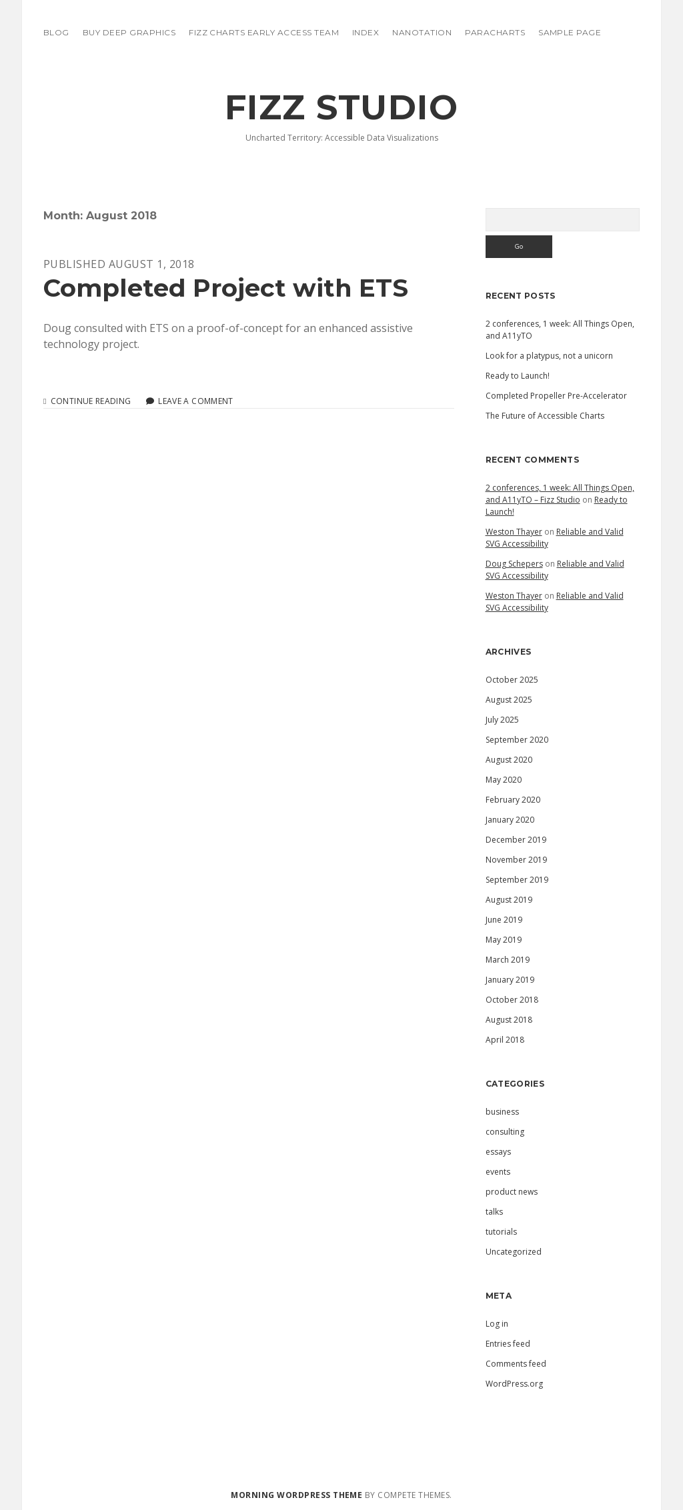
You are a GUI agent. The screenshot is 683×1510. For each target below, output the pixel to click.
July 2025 (502, 719)
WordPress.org (514, 1383)
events (498, 1171)
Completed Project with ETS (225, 288)
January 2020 (510, 819)
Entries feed (508, 1343)
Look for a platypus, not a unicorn (549, 355)
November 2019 (516, 859)
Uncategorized (514, 1251)
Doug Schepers (514, 563)
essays (498, 1151)
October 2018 (512, 999)
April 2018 (505, 1039)
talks (494, 1211)
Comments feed (516, 1363)
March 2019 (508, 959)
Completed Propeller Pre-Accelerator (556, 395)
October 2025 (512, 679)
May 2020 (504, 779)
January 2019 (510, 979)
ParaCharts (495, 32)
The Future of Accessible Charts (545, 415)
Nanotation (422, 32)
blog (56, 32)
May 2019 (504, 939)
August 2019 (509, 899)
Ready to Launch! (518, 375)
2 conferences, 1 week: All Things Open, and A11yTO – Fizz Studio (560, 493)
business (502, 1111)
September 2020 (517, 739)
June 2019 (504, 919)
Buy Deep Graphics (129, 32)
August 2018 (509, 1019)
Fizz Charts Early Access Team (264, 32)
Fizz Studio (342, 107)
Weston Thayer (514, 531)
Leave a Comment (195, 401)
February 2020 (513, 799)
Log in (497, 1323)
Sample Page (569, 32)
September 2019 (517, 879)
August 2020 (509, 759)
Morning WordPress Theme (296, 1495)
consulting (505, 1131)
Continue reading (91, 401)
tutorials (501, 1231)
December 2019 (516, 839)
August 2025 (509, 699)
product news (512, 1191)
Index (365, 32)
